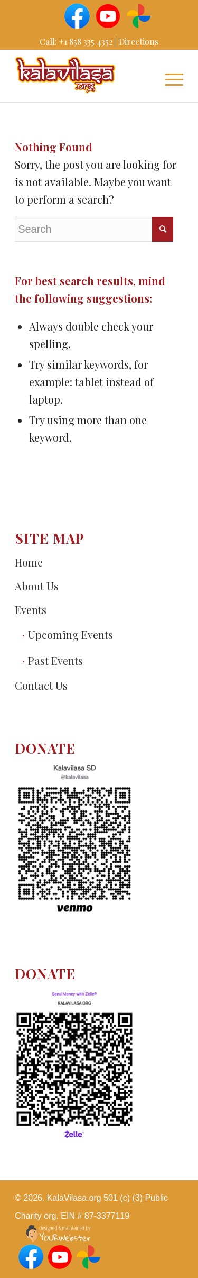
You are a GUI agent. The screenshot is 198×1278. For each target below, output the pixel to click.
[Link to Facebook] (76, 15)
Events (30, 610)
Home (29, 562)
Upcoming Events (70, 634)
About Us (37, 586)
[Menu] (168, 78)
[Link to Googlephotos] (137, 15)
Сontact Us (41, 685)
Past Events (55, 660)
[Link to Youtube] (107, 15)
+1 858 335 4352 (86, 41)
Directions (138, 41)
